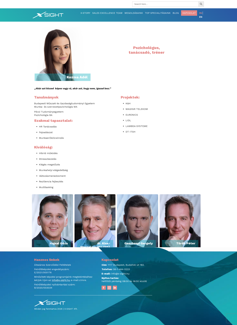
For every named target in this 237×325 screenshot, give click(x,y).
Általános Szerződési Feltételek (52, 264)
